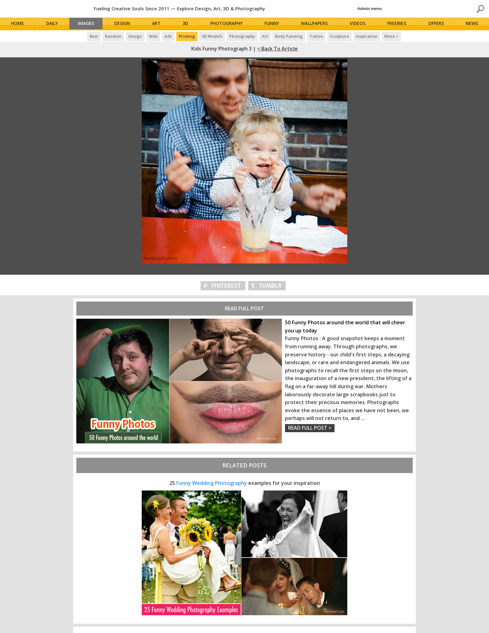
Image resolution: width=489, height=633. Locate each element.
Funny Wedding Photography (211, 483)
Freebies (397, 24)
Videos (359, 24)
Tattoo (316, 36)
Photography (229, 24)
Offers (437, 24)
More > (391, 36)
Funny (274, 24)
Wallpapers (316, 24)
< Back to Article (277, 48)
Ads (168, 36)
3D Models (212, 36)
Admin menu (369, 8)
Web (153, 36)
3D (188, 24)
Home (18, 24)
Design (125, 24)
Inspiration (366, 36)
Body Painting (289, 36)
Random (113, 36)
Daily (52, 24)
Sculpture (339, 36)
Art (159, 24)
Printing (187, 36)
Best (94, 36)
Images (88, 24)
